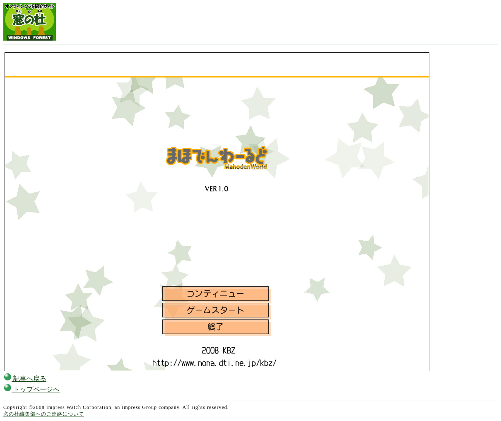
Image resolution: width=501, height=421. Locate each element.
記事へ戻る (24, 378)
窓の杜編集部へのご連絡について (43, 414)
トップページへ (31, 389)
